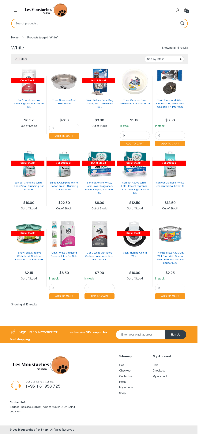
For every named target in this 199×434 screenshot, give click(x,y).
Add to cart (64, 135)
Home (14, 37)
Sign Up (175, 334)
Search (182, 23)
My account (126, 387)
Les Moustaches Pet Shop (30, 429)
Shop (122, 393)
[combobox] (94, 23)
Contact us (125, 376)
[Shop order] (164, 59)
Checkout (125, 370)
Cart (121, 365)
